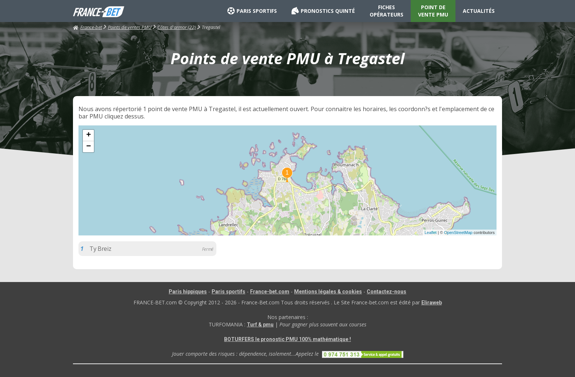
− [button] (88, 146)
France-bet (87, 27)
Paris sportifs (228, 291)
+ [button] (88, 135)
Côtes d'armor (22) (176, 27)
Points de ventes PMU (129, 27)
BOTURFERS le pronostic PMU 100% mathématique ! (287, 339)
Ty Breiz (100, 249)
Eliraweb (431, 302)
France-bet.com (269, 291)
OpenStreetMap (458, 232)
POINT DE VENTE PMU (433, 11)
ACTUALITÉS (479, 10)
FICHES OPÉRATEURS (386, 11)
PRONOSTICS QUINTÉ (323, 11)
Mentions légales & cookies (328, 291)
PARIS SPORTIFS (252, 11)
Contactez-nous (386, 291)
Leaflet (431, 232)
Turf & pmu (260, 324)
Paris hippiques (188, 291)
